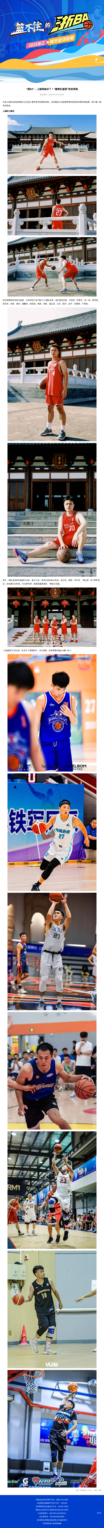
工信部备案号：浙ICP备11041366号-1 (52, 1513)
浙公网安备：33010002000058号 (51, 1517)
